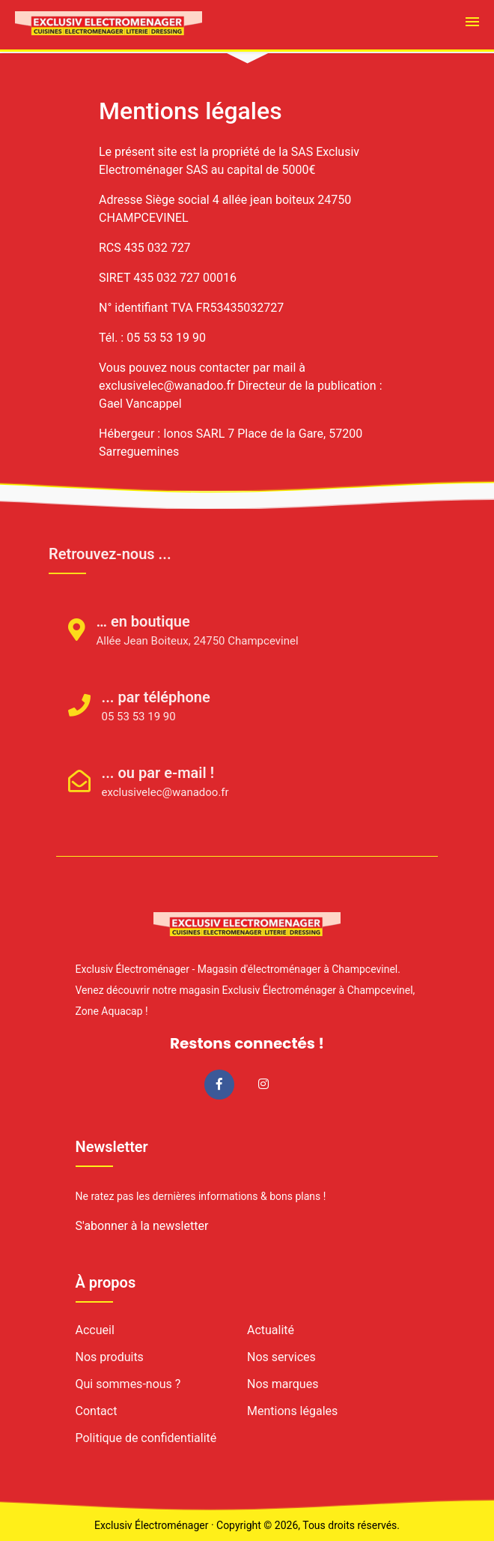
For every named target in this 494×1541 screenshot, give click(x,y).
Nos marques (282, 1384)
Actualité (270, 1330)
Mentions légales (292, 1411)
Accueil (95, 1330)
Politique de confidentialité (146, 1438)
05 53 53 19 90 (119, 716)
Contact (97, 1411)
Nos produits (110, 1357)
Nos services (281, 1357)
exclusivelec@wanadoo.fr (145, 792)
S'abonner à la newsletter (142, 1226)
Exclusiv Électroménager (151, 1525)
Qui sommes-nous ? (128, 1384)
